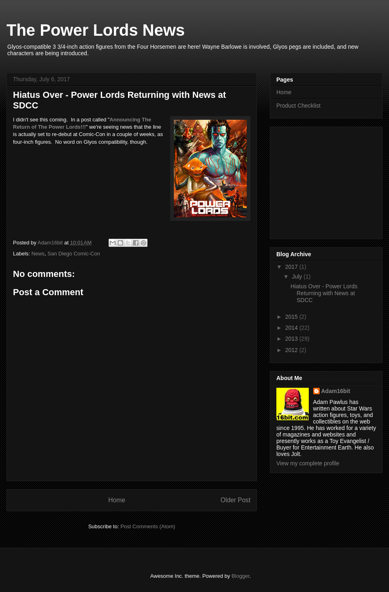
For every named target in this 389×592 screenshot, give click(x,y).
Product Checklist (298, 105)
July (298, 276)
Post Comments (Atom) (147, 526)
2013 (292, 338)
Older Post (235, 500)
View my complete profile (307, 463)
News (38, 254)
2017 (292, 267)
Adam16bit (336, 391)
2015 (292, 316)
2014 (292, 327)
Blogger (240, 576)
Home (116, 500)
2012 (292, 350)
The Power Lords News (95, 30)
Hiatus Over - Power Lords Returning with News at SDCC (324, 293)
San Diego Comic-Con (73, 254)
